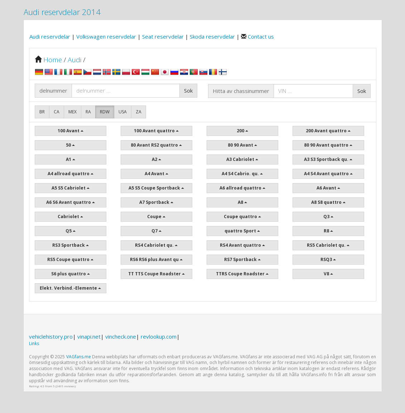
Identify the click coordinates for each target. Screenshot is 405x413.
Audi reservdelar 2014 (62, 11)
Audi (74, 59)
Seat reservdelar (163, 36)
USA (123, 112)
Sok (188, 90)
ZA (138, 112)
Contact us (260, 36)
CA (56, 112)
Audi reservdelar (50, 36)
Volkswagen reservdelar (107, 36)
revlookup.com (159, 336)
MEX (72, 112)
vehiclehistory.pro (51, 336)
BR (42, 112)
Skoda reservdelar (213, 36)
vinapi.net (89, 336)
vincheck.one (120, 336)
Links (34, 343)
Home (52, 59)
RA (88, 112)
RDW (105, 112)
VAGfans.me (78, 357)
